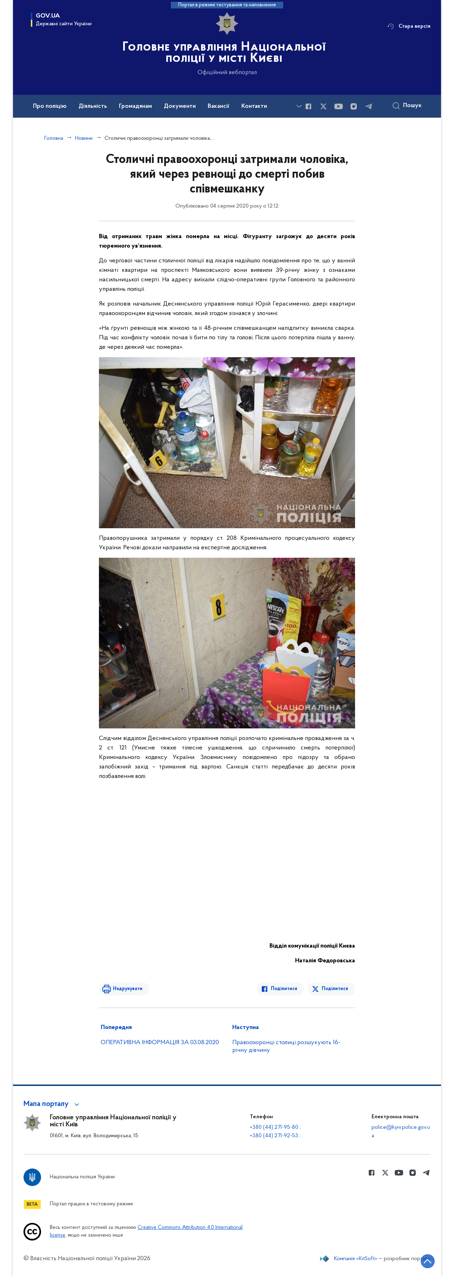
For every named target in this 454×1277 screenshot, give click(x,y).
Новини (84, 138)
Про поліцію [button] (50, 106)
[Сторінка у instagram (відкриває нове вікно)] (353, 106)
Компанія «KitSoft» (356, 1259)
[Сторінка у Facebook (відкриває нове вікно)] (308, 106)
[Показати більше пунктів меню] (299, 106)
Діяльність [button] (93, 106)
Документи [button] (180, 106)
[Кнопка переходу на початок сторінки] (428, 1261)
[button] (52, 1104)
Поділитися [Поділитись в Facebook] (284, 988)
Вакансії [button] (218, 106)
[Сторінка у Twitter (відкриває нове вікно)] (323, 106)
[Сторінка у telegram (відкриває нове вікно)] (369, 106)
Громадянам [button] (135, 106)
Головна (53, 138)
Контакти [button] (254, 106)
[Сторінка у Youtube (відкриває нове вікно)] (338, 106)
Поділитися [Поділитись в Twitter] (335, 988)
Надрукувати (127, 988)
